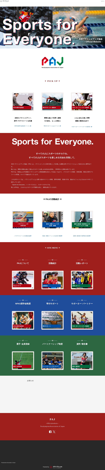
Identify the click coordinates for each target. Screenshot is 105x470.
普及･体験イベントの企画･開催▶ (52, 236)
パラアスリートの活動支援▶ (23, 236)
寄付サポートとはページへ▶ (52, 126)
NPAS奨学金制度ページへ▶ (22, 126)
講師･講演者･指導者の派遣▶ (82, 236)
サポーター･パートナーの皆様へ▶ (82, 126)
